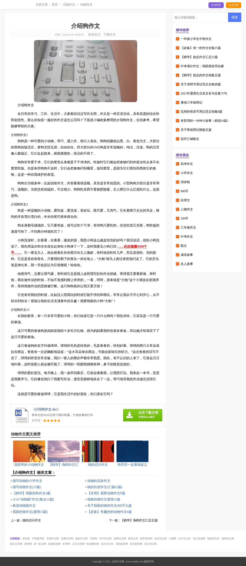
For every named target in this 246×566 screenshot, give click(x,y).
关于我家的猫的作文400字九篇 (109, 505)
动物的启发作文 (98, 481)
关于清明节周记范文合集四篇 (201, 84)
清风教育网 (121, 543)
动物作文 (86, 4)
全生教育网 (136, 543)
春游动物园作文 (24, 505)
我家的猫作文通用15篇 (103, 499)
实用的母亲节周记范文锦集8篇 (201, 111)
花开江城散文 (190, 139)
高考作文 (187, 164)
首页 (55, 4)
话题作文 (69, 4)
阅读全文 (94, 34)
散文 (184, 245)
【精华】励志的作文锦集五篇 (201, 75)
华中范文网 (105, 538)
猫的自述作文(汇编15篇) (104, 487)
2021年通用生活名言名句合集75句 (204, 93)
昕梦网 (66, 543)
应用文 (185, 200)
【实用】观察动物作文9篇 (106, 493)
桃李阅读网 (146, 538)
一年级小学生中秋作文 (196, 39)
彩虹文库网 (16, 543)
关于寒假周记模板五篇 (196, 129)
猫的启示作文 (31, 520)
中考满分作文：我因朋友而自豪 (202, 66)
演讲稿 (185, 182)
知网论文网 (120, 538)
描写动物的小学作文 (27, 481)
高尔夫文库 (107, 543)
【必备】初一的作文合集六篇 (201, 48)
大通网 (172, 538)
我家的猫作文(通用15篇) (30, 512)
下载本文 (109, 34)
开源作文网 (52, 538)
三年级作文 (188, 227)
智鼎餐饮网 (93, 543)
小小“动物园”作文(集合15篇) (33, 499)
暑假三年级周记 (191, 102)
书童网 (93, 538)
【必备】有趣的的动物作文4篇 (109, 512)
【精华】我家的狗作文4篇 (32, 493)
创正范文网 (150, 543)
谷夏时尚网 (67, 538)
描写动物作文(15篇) (27, 487)
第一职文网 (40, 543)
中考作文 (187, 236)
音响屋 (26, 538)
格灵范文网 (160, 538)
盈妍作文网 (81, 538)
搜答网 (28, 543)
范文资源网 (199, 538)
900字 (184, 191)
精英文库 (133, 538)
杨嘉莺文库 (213, 538)
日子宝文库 (184, 538)
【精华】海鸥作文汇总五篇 (139, 520)
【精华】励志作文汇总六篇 (199, 57)
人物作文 (187, 209)
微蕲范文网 (228, 538)
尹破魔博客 (38, 538)
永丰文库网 (78, 543)
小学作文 (187, 173)
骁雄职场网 (54, 543)
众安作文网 (118, 561)
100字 (184, 218)
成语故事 (187, 254)
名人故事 (187, 264)
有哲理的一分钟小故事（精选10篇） (205, 120)
